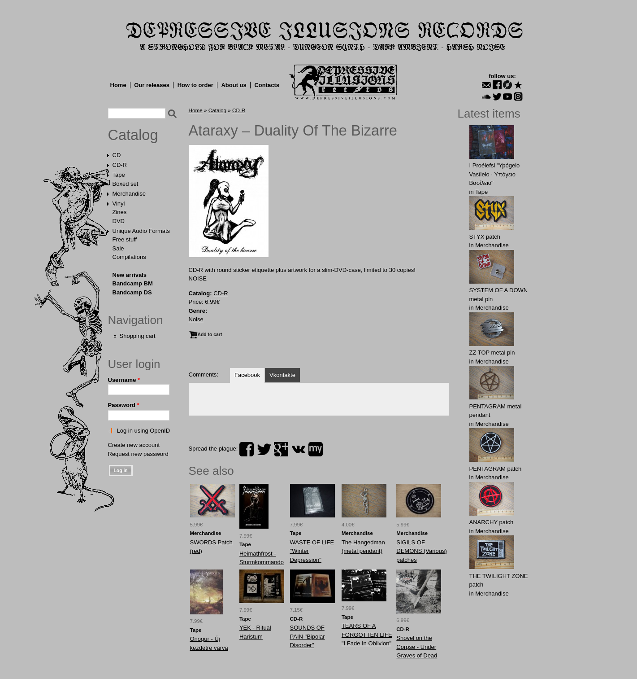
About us (233, 85)
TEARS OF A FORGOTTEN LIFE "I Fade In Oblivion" (367, 634)
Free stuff (125, 239)
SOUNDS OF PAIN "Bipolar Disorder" (307, 636)
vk (298, 449)
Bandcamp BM (133, 283)
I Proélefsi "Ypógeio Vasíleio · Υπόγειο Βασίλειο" (494, 174)
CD (117, 155)
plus (281, 449)
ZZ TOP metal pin (492, 352)
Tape (119, 174)
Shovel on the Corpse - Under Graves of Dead (416, 647)
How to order (195, 85)
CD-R (120, 165)
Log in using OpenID (143, 430)
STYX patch (484, 236)
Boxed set (126, 183)
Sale (118, 248)
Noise (196, 319)
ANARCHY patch (491, 522)
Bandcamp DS (132, 292)
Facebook (247, 375)
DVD (119, 221)
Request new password (138, 454)
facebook (246, 449)
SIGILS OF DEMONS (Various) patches (421, 551)
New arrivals (130, 275)
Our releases (151, 85)
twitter (264, 449)
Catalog (133, 135)
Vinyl (119, 203)
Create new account (134, 445)
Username (124, 380)
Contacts (266, 85)
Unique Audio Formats (141, 231)
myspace (315, 449)
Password (123, 405)
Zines (120, 212)
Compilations (129, 257)
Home (118, 85)
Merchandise (129, 193)
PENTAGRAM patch (495, 468)
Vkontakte (282, 375)
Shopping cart (138, 336)
